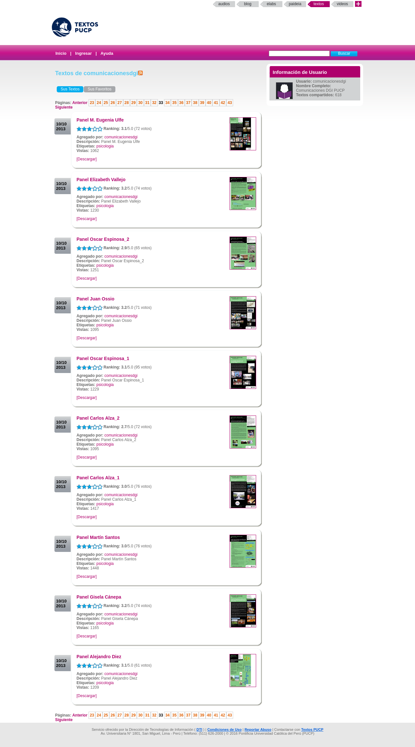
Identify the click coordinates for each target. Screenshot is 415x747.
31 (147, 102)
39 (202, 102)
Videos (342, 4)
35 (174, 102)
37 (188, 102)
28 (126, 102)
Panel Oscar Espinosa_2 (103, 239)
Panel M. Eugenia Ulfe (100, 120)
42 (223, 102)
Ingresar (83, 53)
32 (154, 102)
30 (140, 102)
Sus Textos (70, 89)
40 (209, 102)
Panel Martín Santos (98, 537)
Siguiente (64, 107)
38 (195, 102)
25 (106, 102)
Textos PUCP (312, 729)
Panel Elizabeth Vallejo (101, 179)
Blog (248, 4)
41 (216, 102)
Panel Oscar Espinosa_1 (103, 358)
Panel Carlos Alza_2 (98, 418)
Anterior (80, 102)
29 (133, 102)
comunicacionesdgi (120, 137)
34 (167, 102)
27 (119, 102)
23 (92, 102)
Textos (319, 4)
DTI (199, 729)
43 (230, 102)
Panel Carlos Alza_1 (98, 477)
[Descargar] (87, 159)
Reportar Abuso (257, 729)
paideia (295, 4)
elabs (271, 4)
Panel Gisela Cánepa (99, 597)
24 (99, 102)
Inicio (60, 53)
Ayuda (107, 53)
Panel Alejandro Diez (99, 656)
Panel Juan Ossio (95, 298)
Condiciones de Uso (224, 729)
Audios (224, 4)
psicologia (104, 146)
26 (113, 102)
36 (181, 102)
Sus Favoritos (99, 89)
